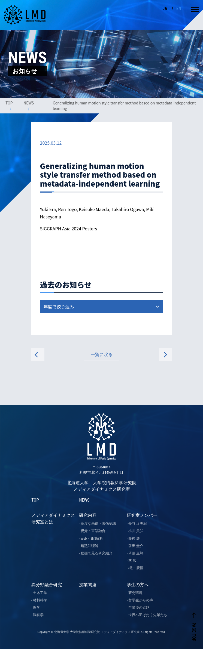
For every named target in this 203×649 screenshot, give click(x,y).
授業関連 (87, 584)
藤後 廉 (134, 538)
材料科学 (40, 600)
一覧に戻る (102, 354)
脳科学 (38, 615)
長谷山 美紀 (137, 523)
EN (178, 8)
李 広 (132, 560)
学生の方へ (138, 584)
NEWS (29, 103)
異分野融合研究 (46, 584)
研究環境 (135, 593)
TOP (9, 103)
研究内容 (87, 515)
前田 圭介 (135, 546)
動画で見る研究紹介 (97, 553)
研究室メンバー (142, 515)
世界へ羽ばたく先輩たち (147, 615)
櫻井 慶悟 (135, 568)
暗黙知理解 (89, 546)
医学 (36, 607)
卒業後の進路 (139, 607)
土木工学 (40, 593)
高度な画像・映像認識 (98, 523)
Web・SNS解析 (92, 538)
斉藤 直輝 (135, 553)
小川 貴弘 (135, 531)
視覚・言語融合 (93, 531)
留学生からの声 (140, 600)
